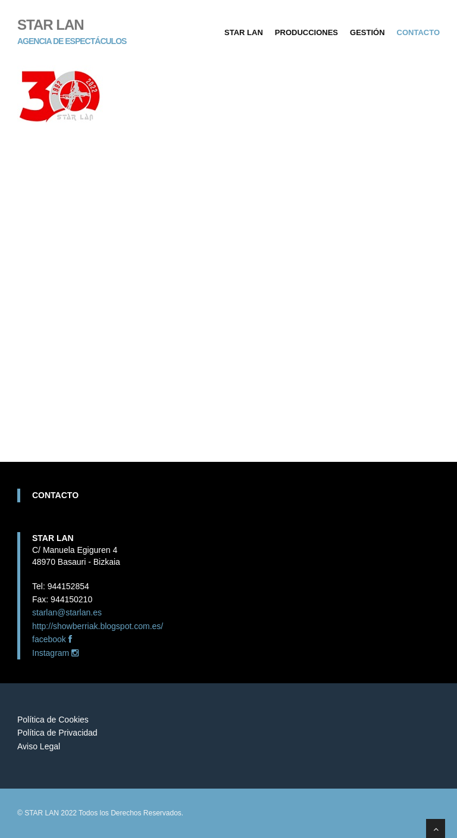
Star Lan (243, 32)
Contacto (418, 32)
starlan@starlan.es (67, 612)
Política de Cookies (53, 719)
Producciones (306, 32)
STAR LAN (71, 24)
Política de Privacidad (57, 732)
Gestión (367, 32)
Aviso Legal (38, 746)
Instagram (55, 653)
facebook (52, 639)
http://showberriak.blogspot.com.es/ (97, 626)
